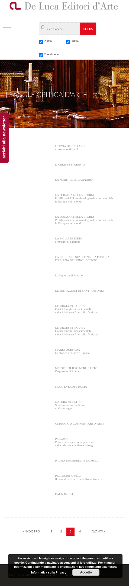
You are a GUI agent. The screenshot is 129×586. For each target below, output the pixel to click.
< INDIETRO (31, 531)
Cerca (88, 28)
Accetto (86, 572)
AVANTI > (98, 531)
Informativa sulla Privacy (48, 572)
